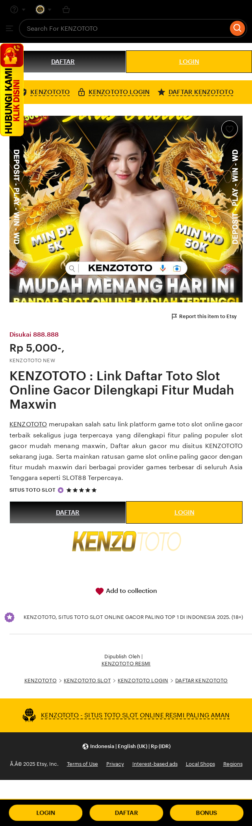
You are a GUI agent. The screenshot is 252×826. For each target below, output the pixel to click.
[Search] (237, 28)
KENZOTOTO (28, 424)
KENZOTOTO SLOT (87, 680)
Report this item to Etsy (203, 316)
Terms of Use (82, 764)
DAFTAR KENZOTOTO (201, 680)
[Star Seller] (60, 490)
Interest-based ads (155, 764)
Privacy (115, 764)
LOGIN (189, 61)
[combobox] (123, 28)
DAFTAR (63, 61)
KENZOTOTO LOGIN (143, 680)
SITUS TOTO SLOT (32, 490)
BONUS (207, 812)
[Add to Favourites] (229, 128)
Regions (233, 764)
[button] (126, 746)
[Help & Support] (18, 9)
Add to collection (126, 591)
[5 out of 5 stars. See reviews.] (83, 490)
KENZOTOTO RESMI (126, 664)
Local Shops (200, 764)
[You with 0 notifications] (44, 9)
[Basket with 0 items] (66, 9)
